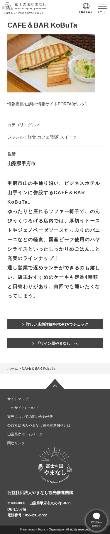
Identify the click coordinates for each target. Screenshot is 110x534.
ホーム (12, 368)
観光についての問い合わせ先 (30, 416)
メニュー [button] (102, 12)
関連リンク (16, 443)
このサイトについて (23, 408)
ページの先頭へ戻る (55, 384)
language (86, 12)
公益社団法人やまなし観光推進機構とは (39, 425)
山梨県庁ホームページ (25, 434)
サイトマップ (17, 399)
